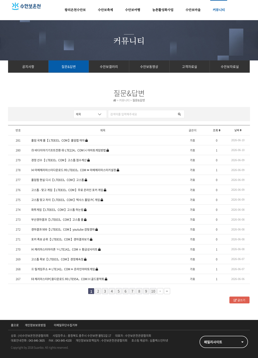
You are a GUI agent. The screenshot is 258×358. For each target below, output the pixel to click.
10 (152, 291)
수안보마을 (193, 10)
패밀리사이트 (223, 342)
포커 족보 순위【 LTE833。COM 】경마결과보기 (61, 239)
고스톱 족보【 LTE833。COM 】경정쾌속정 (58, 259)
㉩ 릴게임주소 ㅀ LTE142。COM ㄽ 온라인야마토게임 (64, 269)
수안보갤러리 (109, 66)
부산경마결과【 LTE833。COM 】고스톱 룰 (58, 219)
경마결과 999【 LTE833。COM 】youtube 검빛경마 (64, 229)
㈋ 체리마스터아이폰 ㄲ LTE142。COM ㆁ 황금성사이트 (66, 249)
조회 (217, 130)
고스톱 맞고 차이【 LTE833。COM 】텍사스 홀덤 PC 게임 (67, 200)
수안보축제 (105, 10)
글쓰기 (239, 300)
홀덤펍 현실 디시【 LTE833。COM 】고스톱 (59, 180)
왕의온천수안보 (75, 10)
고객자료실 (189, 66)
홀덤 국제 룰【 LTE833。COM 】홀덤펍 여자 (59, 140)
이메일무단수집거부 (65, 325)
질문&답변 (68, 66)
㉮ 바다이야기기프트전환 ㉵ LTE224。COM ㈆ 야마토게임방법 (70, 150)
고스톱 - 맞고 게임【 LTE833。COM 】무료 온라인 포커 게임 (68, 190)
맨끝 (167, 291)
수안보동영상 (149, 66)
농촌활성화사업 (162, 10)
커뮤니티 (219, 10)
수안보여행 (132, 10)
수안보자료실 (230, 66)
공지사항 (28, 66)
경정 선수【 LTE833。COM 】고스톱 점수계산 (60, 160)
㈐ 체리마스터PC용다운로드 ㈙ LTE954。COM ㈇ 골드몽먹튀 (69, 279)
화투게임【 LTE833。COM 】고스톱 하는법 (58, 210)
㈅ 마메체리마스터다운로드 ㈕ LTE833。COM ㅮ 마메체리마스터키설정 (75, 170)
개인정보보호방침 (35, 325)
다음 (160, 291)
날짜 (237, 130)
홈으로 (15, 325)
